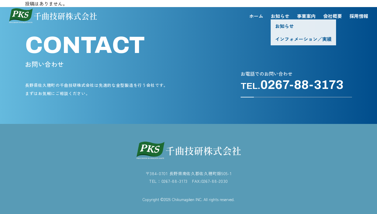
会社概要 (332, 15)
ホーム (256, 15)
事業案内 (306, 15)
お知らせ (280, 15)
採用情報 (358, 15)
